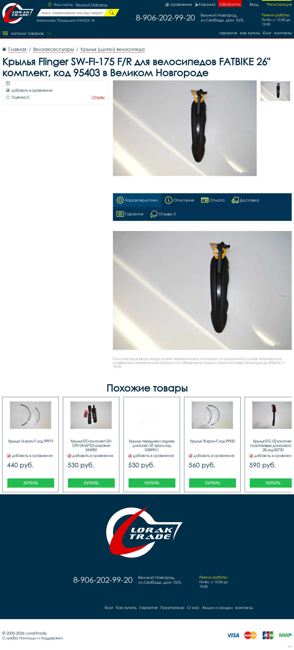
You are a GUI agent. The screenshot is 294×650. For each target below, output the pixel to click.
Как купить (250, 32)
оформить (230, 4)
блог (267, 32)
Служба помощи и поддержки (32, 637)
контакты (283, 32)
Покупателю (172, 607)
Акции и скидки (217, 607)
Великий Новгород (91, 5)
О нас (193, 607)
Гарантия (228, 32)
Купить (31, 482)
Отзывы (98, 97)
